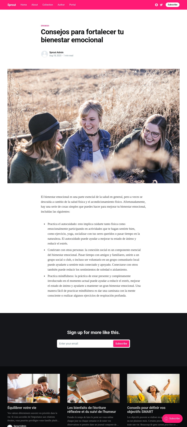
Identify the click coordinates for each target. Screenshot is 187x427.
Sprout (11, 5)
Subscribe (172, 4)
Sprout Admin (56, 52)
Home (24, 4)
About (35, 4)
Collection (47, 4)
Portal (72, 4)
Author (61, 4)
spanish (45, 26)
